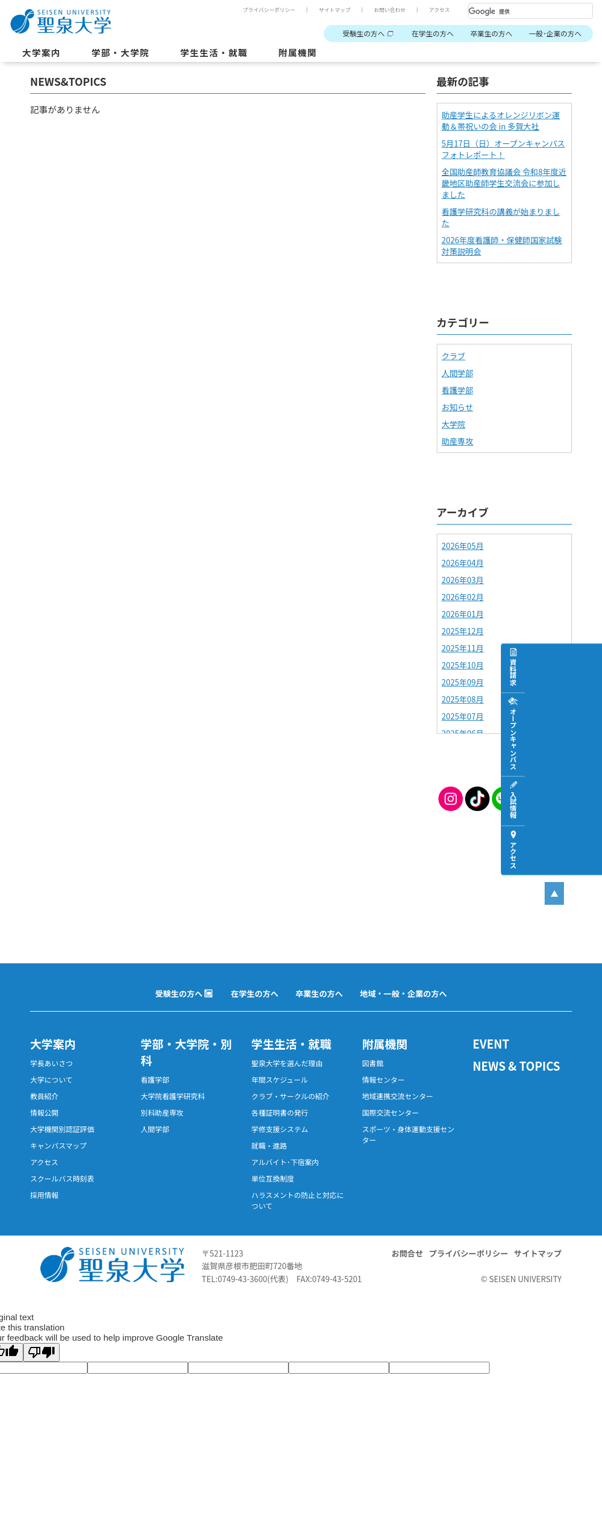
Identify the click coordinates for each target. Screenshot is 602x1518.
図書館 (372, 1063)
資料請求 (590, 671)
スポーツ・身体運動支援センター (408, 1134)
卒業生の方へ (491, 33)
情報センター (383, 1079)
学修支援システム (280, 1129)
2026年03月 (463, 579)
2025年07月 (463, 716)
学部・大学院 (120, 52)
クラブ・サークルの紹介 (290, 1096)
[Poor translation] (41, 1352)
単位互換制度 (273, 1178)
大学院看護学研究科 (173, 1096)
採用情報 (44, 1195)
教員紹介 (44, 1096)
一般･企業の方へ (555, 33)
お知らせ (457, 407)
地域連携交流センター (397, 1096)
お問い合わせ (389, 10)
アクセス (439, 10)
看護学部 (458, 390)
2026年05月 (463, 545)
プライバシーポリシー (269, 10)
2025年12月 (463, 631)
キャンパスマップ (58, 1145)
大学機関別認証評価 (62, 1129)
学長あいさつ (51, 1063)
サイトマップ (334, 10)
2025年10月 (463, 665)
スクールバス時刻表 (62, 1178)
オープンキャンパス (590, 738)
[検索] (517, 11)
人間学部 (458, 373)
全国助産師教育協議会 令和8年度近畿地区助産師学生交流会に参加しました (504, 183)
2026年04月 (463, 562)
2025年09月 (463, 682)
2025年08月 (463, 699)
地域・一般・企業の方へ (403, 993)
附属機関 (297, 52)
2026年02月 (463, 596)
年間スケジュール (280, 1079)
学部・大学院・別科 (186, 1051)
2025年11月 (463, 648)
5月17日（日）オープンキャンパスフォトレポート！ (503, 149)
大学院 (454, 424)
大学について (51, 1079)
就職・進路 (269, 1145)
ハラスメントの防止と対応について (298, 1200)
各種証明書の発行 (280, 1112)
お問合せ (407, 1253)
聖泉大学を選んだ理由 (287, 1063)
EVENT (491, 1043)
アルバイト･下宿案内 (285, 1162)
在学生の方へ (433, 33)
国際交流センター (390, 1112)
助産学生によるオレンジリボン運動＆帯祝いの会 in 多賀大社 (501, 120)
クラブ (454, 355)
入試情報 (590, 804)
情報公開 (44, 1112)
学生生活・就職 (214, 52)
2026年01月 (463, 613)
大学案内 (41, 52)
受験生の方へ (363, 33)
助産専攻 (458, 441)
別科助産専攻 (162, 1112)
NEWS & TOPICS (516, 1066)
